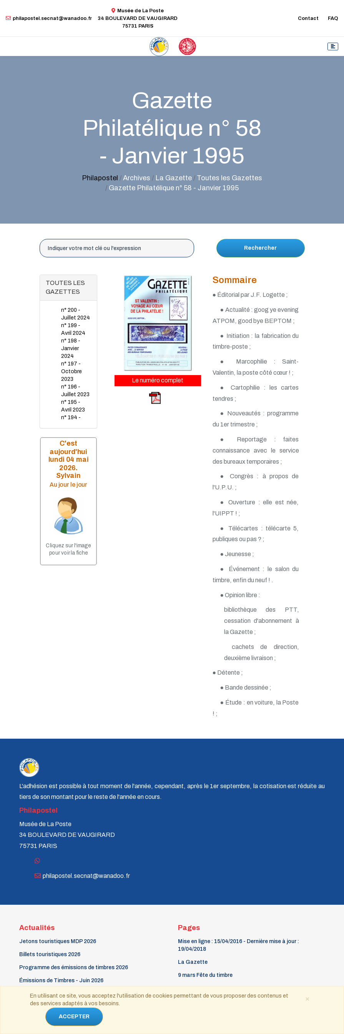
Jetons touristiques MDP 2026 (57, 941)
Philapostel (100, 178)
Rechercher (260, 248)
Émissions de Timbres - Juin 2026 (61, 980)
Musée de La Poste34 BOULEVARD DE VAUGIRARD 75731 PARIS (138, 18)
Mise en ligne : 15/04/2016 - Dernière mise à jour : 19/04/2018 (238, 945)
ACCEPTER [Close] (74, 1016)
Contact (308, 18)
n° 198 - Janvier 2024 (70, 348)
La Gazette (193, 962)
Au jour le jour (68, 484)
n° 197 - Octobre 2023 (71, 371)
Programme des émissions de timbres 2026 (73, 967)
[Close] (307, 998)
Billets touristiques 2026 (49, 954)
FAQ (333, 18)
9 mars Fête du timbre (205, 975)
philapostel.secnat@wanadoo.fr (49, 18)
